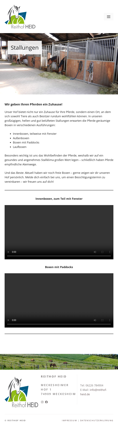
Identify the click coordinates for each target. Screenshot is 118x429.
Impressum (70, 420)
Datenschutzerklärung (96, 420)
